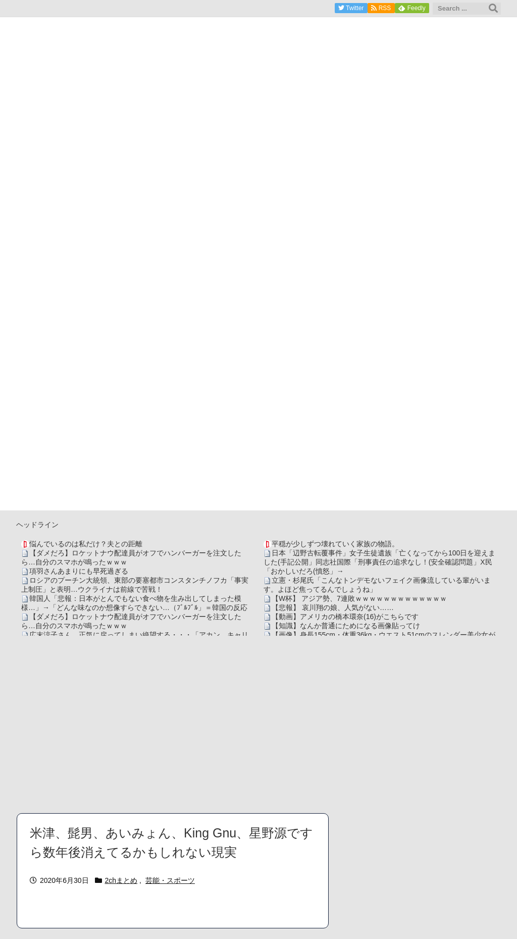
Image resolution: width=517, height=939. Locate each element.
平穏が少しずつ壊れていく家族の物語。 (335, 544)
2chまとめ (121, 880)
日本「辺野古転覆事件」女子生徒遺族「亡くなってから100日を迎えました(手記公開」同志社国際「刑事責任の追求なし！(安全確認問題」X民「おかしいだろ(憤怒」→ (379, 562)
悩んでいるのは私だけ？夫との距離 (85, 544)
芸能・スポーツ (170, 880)
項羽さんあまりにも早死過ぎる (78, 571)
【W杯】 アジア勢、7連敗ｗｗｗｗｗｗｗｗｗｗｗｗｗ (359, 598)
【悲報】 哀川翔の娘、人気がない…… (333, 607)
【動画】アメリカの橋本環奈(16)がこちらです (345, 617)
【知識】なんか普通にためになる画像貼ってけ (346, 626)
